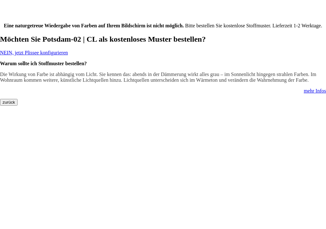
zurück (9, 102)
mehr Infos (315, 91)
